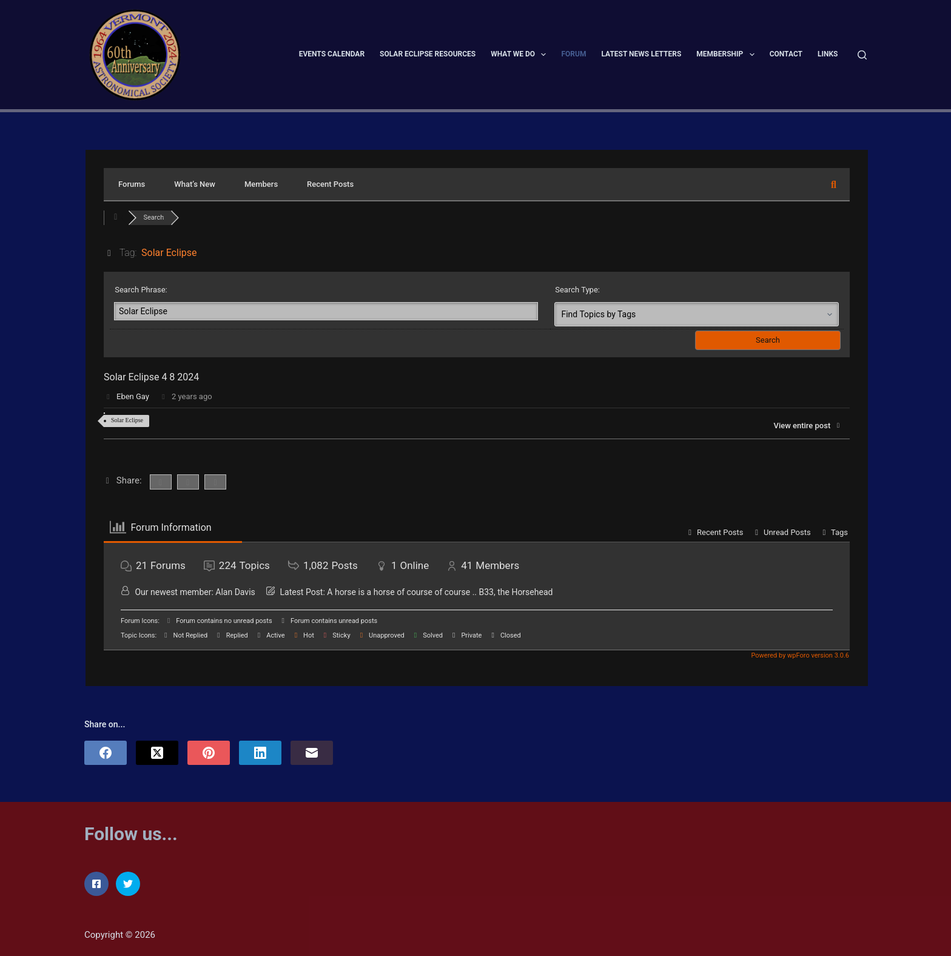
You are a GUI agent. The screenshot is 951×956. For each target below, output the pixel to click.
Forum (573, 54)
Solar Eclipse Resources (428, 54)
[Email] (312, 753)
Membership (727, 54)
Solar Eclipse (127, 420)
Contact (786, 54)
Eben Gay (132, 396)
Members (261, 184)
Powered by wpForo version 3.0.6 (799, 655)
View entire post (807, 425)
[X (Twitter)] (157, 753)
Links (828, 54)
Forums (131, 184)
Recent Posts (330, 184)
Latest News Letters (641, 54)
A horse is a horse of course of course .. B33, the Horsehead (440, 592)
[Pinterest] (208, 753)
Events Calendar (332, 54)
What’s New (194, 184)
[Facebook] (105, 753)
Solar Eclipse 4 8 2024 (151, 377)
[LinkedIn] (260, 753)
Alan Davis (235, 592)
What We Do (521, 54)
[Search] (862, 54)
